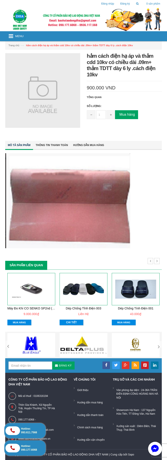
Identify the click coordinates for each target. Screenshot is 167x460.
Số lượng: (94, 106)
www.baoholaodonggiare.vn (34, 438)
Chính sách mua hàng (90, 427)
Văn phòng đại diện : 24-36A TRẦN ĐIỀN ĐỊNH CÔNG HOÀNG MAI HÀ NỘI (137, 394)
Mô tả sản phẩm (19, 145)
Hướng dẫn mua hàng (88, 145)
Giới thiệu (82, 390)
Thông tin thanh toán (52, 145)
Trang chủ (13, 45)
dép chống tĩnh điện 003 (83, 308)
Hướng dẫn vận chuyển (91, 439)
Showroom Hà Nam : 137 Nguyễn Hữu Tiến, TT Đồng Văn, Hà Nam (135, 412)
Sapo (131, 454)
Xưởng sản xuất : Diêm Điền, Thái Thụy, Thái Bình (136, 428)
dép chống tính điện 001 (136, 308)
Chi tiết (71, 322)
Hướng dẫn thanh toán (90, 415)
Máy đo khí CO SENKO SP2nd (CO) (32, 308)
